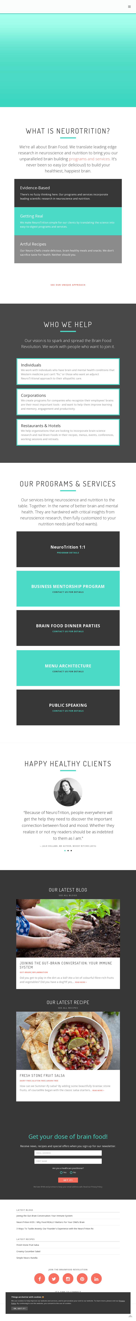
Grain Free (52, 1081)
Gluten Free (39, 1081)
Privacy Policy (96, 1187)
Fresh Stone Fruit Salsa (42, 1075)
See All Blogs (68, 895)
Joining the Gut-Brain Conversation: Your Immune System (66, 965)
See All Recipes (68, 1007)
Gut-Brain (25, 972)
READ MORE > (81, 982)
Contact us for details (68, 591)
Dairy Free (25, 1081)
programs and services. (90, 158)
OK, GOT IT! (20, 1308)
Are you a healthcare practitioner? (68, 1168)
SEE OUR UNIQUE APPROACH (68, 284)
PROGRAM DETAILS (68, 552)
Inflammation (40, 972)
